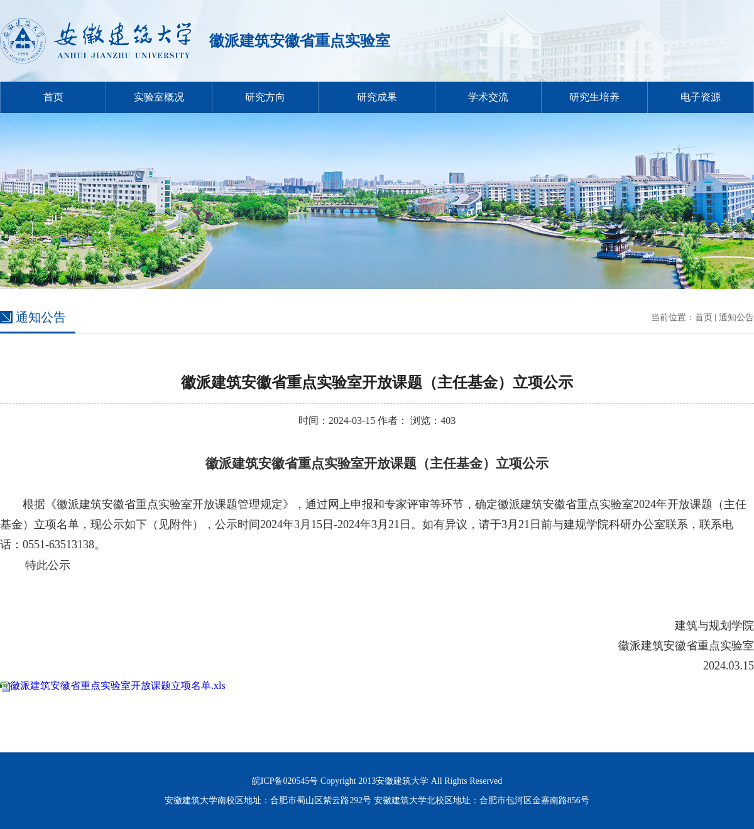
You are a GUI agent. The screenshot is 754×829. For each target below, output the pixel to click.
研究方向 (265, 97)
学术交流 (488, 97)
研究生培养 (594, 97)
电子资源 (700, 97)
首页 (53, 97)
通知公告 (736, 317)
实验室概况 (159, 97)
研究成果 (377, 97)
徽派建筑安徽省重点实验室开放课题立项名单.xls (118, 685)
